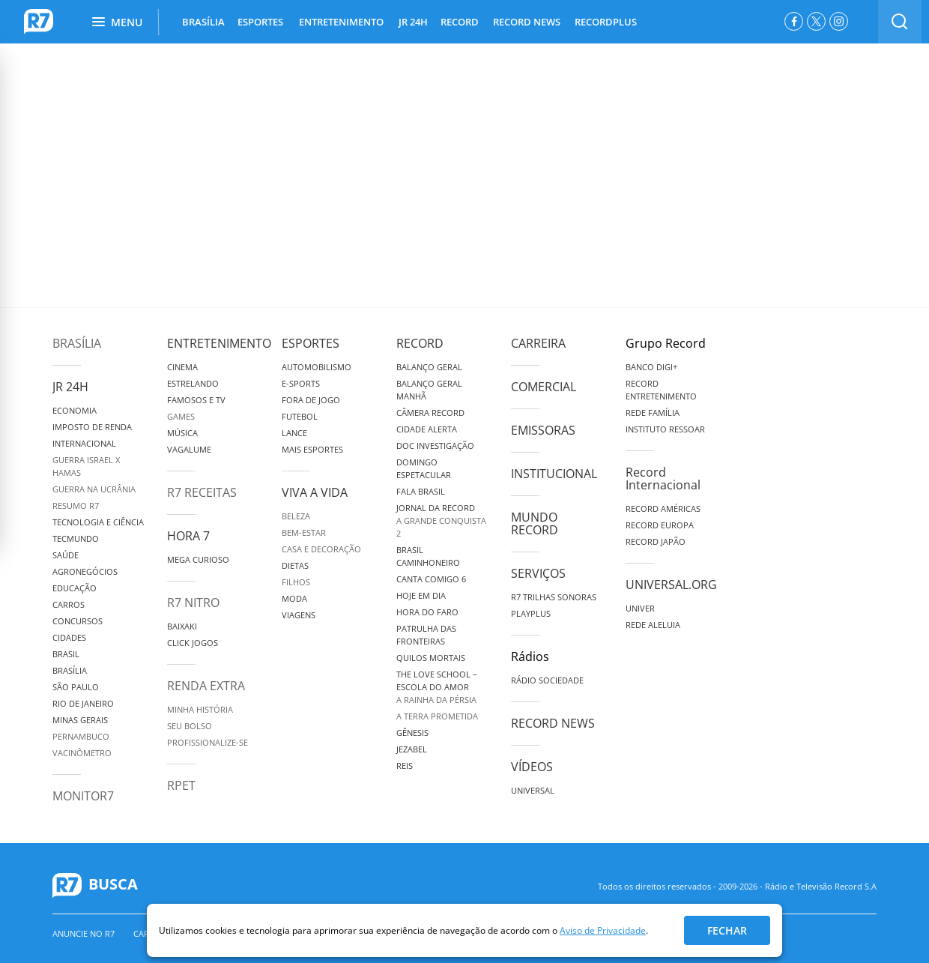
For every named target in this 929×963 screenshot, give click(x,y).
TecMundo (75, 538)
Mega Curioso (198, 559)
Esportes (310, 343)
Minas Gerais (80, 719)
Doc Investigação (435, 445)
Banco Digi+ (651, 366)
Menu (117, 22)
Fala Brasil (420, 491)
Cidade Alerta (426, 429)
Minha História (200, 709)
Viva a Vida (315, 492)
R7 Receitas (202, 492)
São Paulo (75, 686)
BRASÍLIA (203, 21)
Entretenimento (219, 343)
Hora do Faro (427, 612)
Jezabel (411, 749)
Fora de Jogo (311, 399)
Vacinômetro (82, 752)
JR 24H (413, 21)
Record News (553, 723)
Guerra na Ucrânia (94, 489)
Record (420, 343)
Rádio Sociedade (547, 680)
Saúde (65, 555)
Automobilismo (316, 366)
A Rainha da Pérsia (436, 699)
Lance (294, 432)
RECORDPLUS (606, 21)
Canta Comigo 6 (431, 579)
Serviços (538, 573)
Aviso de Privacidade (603, 930)
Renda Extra (206, 685)
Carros (68, 604)
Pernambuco (80, 736)
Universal (532, 790)
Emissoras (543, 430)
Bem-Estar (304, 532)
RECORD (460, 21)
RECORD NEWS (526, 21)
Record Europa (660, 525)
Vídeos (532, 766)
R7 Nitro (193, 602)
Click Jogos (192, 642)
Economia (74, 410)
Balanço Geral (429, 366)
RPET (181, 785)
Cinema (182, 366)
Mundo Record (534, 523)
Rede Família (653, 412)
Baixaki (182, 626)
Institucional (554, 473)
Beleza (296, 516)
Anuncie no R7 (83, 933)
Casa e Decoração (321, 549)
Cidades (69, 637)
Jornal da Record (435, 507)
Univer (640, 608)
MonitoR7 (83, 796)
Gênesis (412, 732)
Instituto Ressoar (665, 429)
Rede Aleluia (653, 624)
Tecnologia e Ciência (98, 522)
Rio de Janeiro (83, 703)
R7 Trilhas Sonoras (553, 597)
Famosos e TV (196, 399)
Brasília (76, 343)
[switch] (900, 21)
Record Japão (656, 541)
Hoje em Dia (421, 595)
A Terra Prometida (437, 716)
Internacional (84, 443)
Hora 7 (188, 536)
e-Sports (301, 383)
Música (182, 432)
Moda (294, 598)
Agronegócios (85, 571)
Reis (404, 765)
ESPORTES (260, 21)
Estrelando (193, 383)
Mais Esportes (312, 449)
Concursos (77, 621)
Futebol (300, 416)
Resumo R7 (75, 505)
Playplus (531, 613)
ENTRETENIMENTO (341, 21)
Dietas (295, 565)
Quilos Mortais (430, 657)
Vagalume (189, 449)
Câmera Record (430, 412)
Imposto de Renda (92, 426)
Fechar (727, 930)
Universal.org (671, 584)
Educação (74, 588)
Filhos (296, 582)
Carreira (538, 343)
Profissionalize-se (207, 742)
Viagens (298, 615)
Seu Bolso (189, 725)
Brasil (65, 653)
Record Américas (663, 508)
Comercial (543, 386)
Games (181, 416)
